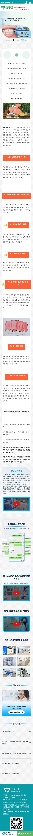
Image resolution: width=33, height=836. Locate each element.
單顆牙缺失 (24, 40)
